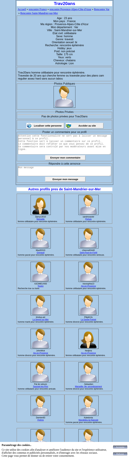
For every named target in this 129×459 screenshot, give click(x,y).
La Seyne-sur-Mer (40, 319)
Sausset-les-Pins (40, 386)
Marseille (40, 219)
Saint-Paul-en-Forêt (88, 252)
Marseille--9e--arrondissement (88, 386)
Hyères (40, 420)
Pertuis (88, 219)
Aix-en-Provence (88, 286)
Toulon (41, 286)
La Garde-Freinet (88, 319)
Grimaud (40, 252)
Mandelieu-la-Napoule (88, 420)
